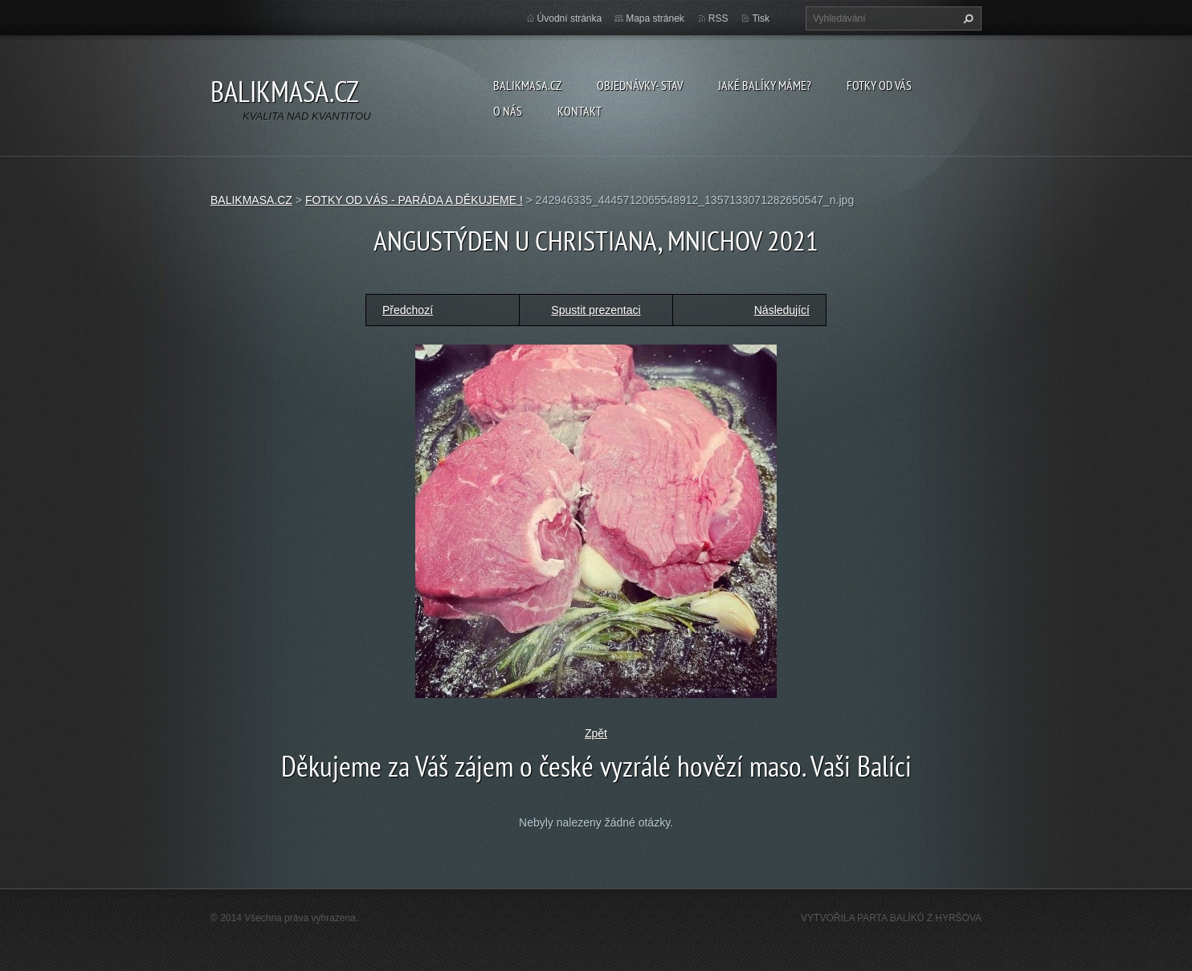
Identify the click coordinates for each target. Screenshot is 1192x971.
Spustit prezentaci (595, 310)
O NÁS (507, 111)
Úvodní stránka (569, 18)
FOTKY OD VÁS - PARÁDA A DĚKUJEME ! (414, 200)
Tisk (760, 18)
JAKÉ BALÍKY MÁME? (764, 85)
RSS (718, 18)
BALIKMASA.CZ (527, 85)
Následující (782, 310)
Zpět (596, 733)
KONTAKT (579, 111)
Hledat (966, 18)
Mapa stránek (655, 18)
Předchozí (407, 310)
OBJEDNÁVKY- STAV (640, 85)
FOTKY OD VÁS (879, 85)
